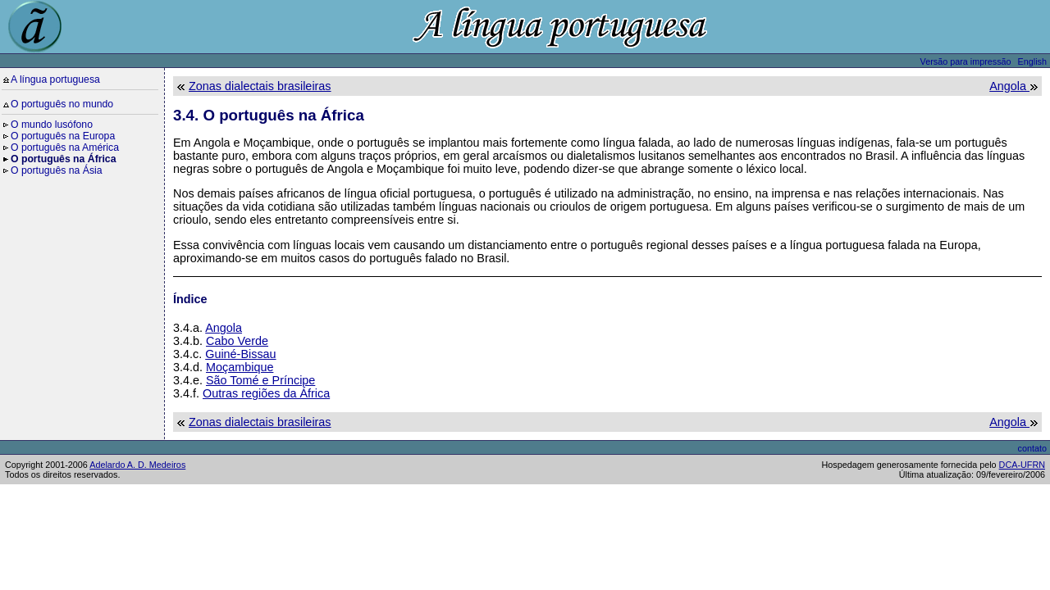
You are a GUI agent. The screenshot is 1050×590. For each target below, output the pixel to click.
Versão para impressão (965, 61)
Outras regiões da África (266, 393)
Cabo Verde (237, 340)
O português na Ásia (57, 170)
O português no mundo (62, 104)
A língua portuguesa (55, 79)
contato (1032, 448)
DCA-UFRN (1022, 465)
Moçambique (239, 367)
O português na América (65, 147)
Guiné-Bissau (240, 354)
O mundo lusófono (52, 124)
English (1032, 61)
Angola (1009, 86)
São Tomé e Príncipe (260, 380)
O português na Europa (63, 136)
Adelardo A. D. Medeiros (137, 465)
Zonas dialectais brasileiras (260, 86)
